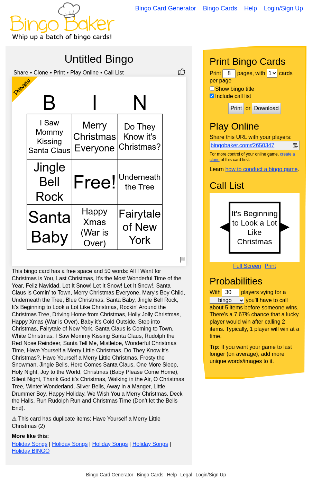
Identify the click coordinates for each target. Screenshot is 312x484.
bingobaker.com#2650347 (242, 145)
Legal (186, 474)
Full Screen (247, 266)
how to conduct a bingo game (261, 169)
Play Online (84, 73)
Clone (41, 73)
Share (20, 73)
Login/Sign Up (283, 8)
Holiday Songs (29, 444)
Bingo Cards (220, 8)
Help (250, 8)
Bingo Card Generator (165, 8)
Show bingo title (232, 89)
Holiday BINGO (30, 451)
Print (59, 73)
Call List (114, 73)
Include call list (230, 96)
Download (266, 108)
